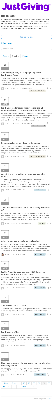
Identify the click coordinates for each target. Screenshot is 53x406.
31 (39, 383)
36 (14, 387)
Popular (25, 56)
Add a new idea (26, 37)
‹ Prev (13, 383)
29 (29, 383)
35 (9, 387)
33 (49, 383)
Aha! (50, 399)
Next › (25, 387)
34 (4, 387)
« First (5, 383)
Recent (6, 56)
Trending (15, 56)
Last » (33, 387)
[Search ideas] (26, 48)
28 (24, 383)
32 (44, 383)
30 (34, 383)
